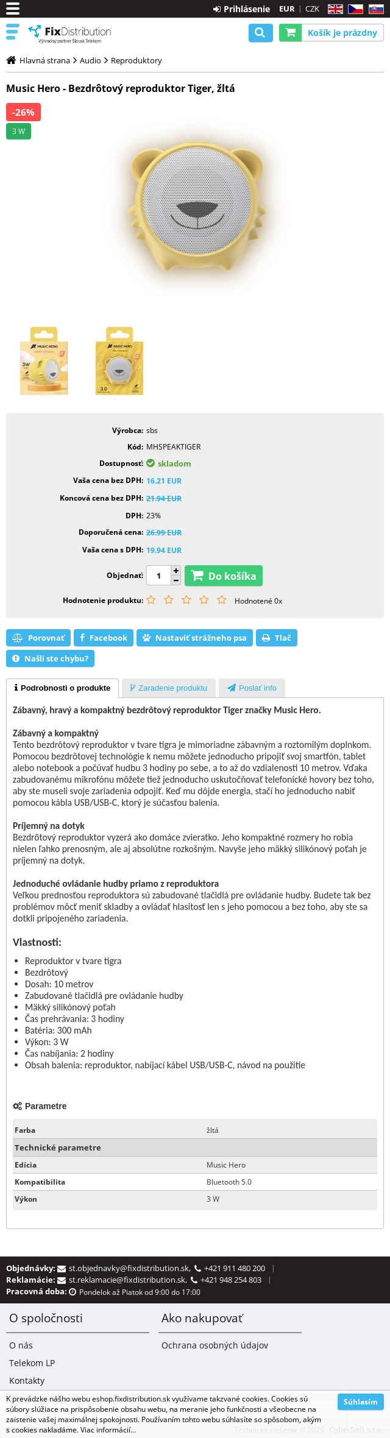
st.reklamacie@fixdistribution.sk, (130, 1279)
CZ (353, 9)
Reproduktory (136, 60)
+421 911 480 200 (234, 1268)
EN (333, 9)
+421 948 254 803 (230, 1279)
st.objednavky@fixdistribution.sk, (131, 1268)
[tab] (62, 688)
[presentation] (62, 688)
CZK (312, 8)
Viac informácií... (108, 1430)
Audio (90, 60)
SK (373, 9)
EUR (287, 8)
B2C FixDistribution (70, 34)
